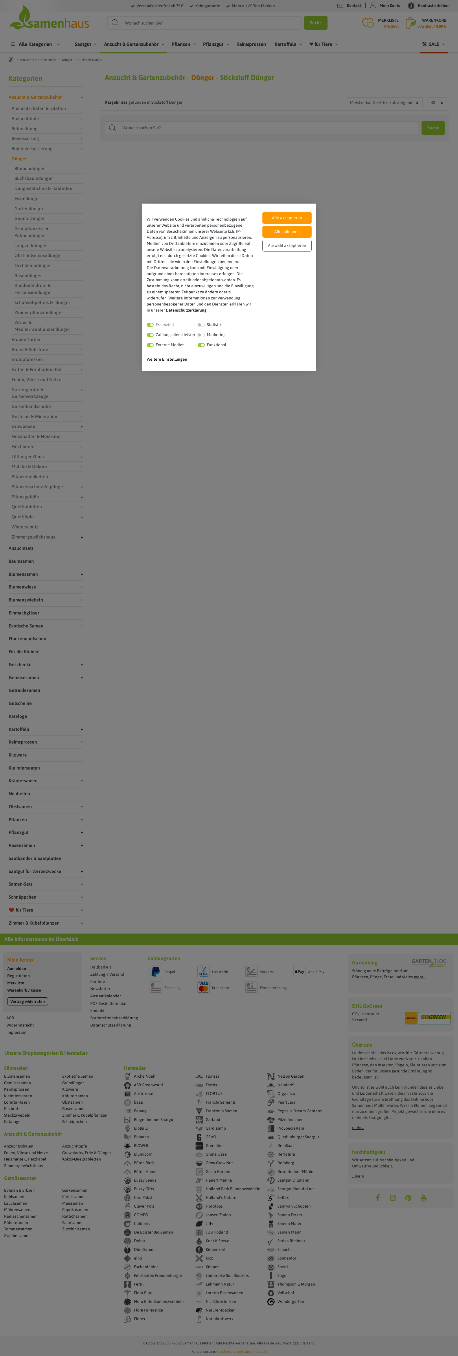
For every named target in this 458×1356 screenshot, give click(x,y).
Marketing (216, 334)
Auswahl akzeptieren (287, 245)
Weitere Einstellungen (167, 359)
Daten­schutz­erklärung (186, 310)
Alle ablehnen (287, 231)
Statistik (214, 324)
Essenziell (165, 324)
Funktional (216, 344)
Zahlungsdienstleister (175, 334)
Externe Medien (170, 344)
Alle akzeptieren (287, 217)
